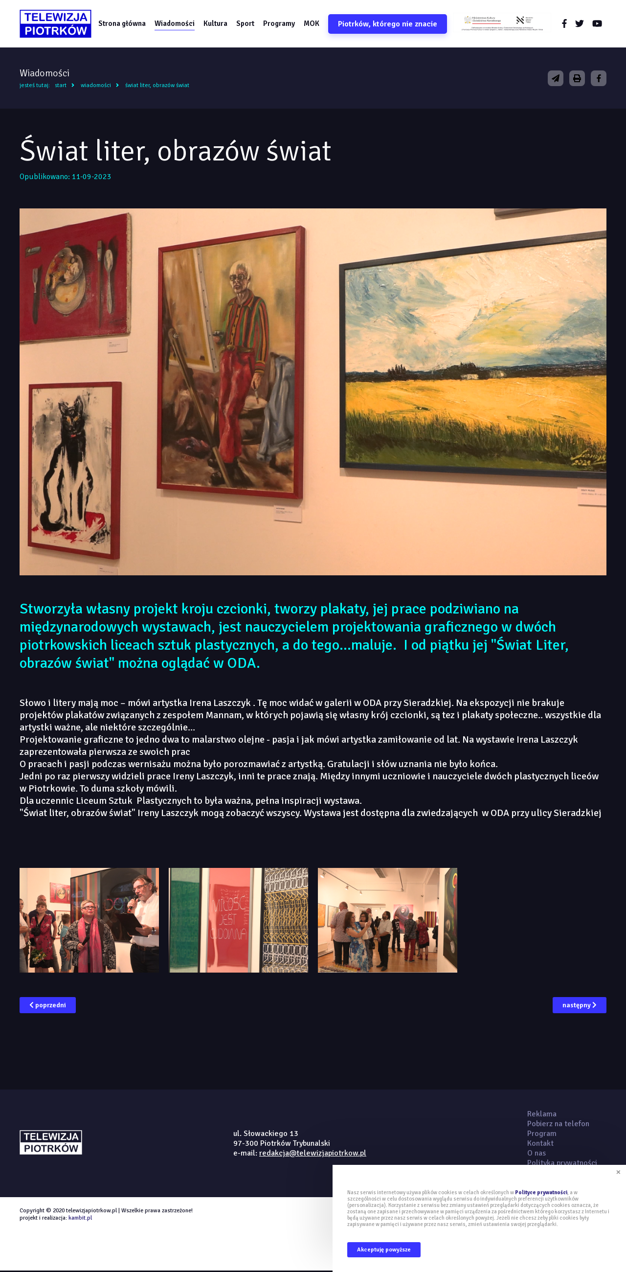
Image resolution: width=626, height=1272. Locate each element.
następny (579, 1006)
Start (61, 87)
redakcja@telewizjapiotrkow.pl (312, 1154)
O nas (536, 1154)
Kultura (218, 24)
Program (542, 1135)
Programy (282, 24)
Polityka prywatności (562, 1164)
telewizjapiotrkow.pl (57, 24)
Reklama (542, 1115)
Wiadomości (177, 24)
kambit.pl (80, 1219)
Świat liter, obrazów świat (157, 87)
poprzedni (47, 1006)
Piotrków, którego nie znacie (390, 24)
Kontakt (540, 1145)
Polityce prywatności (541, 1192)
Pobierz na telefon (558, 1125)
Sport (248, 24)
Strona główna (125, 24)
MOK (314, 24)
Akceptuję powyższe (384, 1249)
